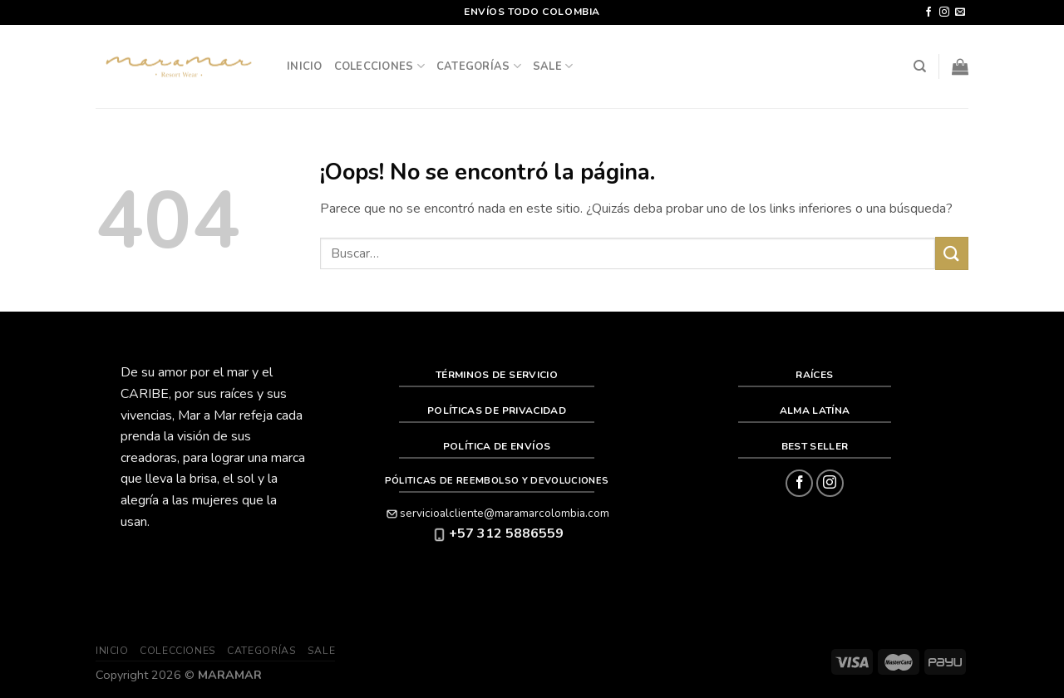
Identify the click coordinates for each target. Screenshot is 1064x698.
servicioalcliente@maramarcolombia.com (496, 513)
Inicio (305, 66)
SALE (553, 66)
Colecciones (379, 66)
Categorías (478, 66)
